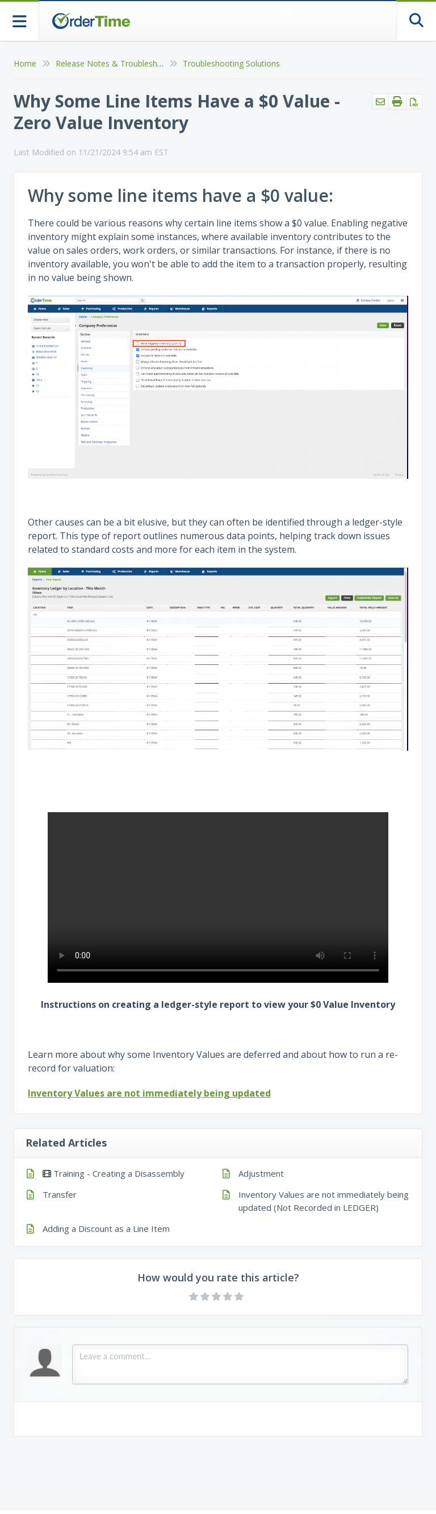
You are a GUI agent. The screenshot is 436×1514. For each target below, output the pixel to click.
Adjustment (261, 1173)
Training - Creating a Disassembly (114, 1173)
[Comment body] (240, 1364)
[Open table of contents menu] (19, 20)
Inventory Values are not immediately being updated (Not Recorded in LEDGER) (323, 1201)
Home (25, 63)
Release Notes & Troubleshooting (118, 63)
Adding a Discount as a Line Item (106, 1228)
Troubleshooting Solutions (231, 63)
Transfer (60, 1194)
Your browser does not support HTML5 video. (218, 897)
